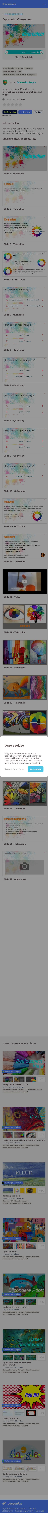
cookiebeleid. (33, 763)
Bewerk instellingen (14, 769)
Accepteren (36, 769)
